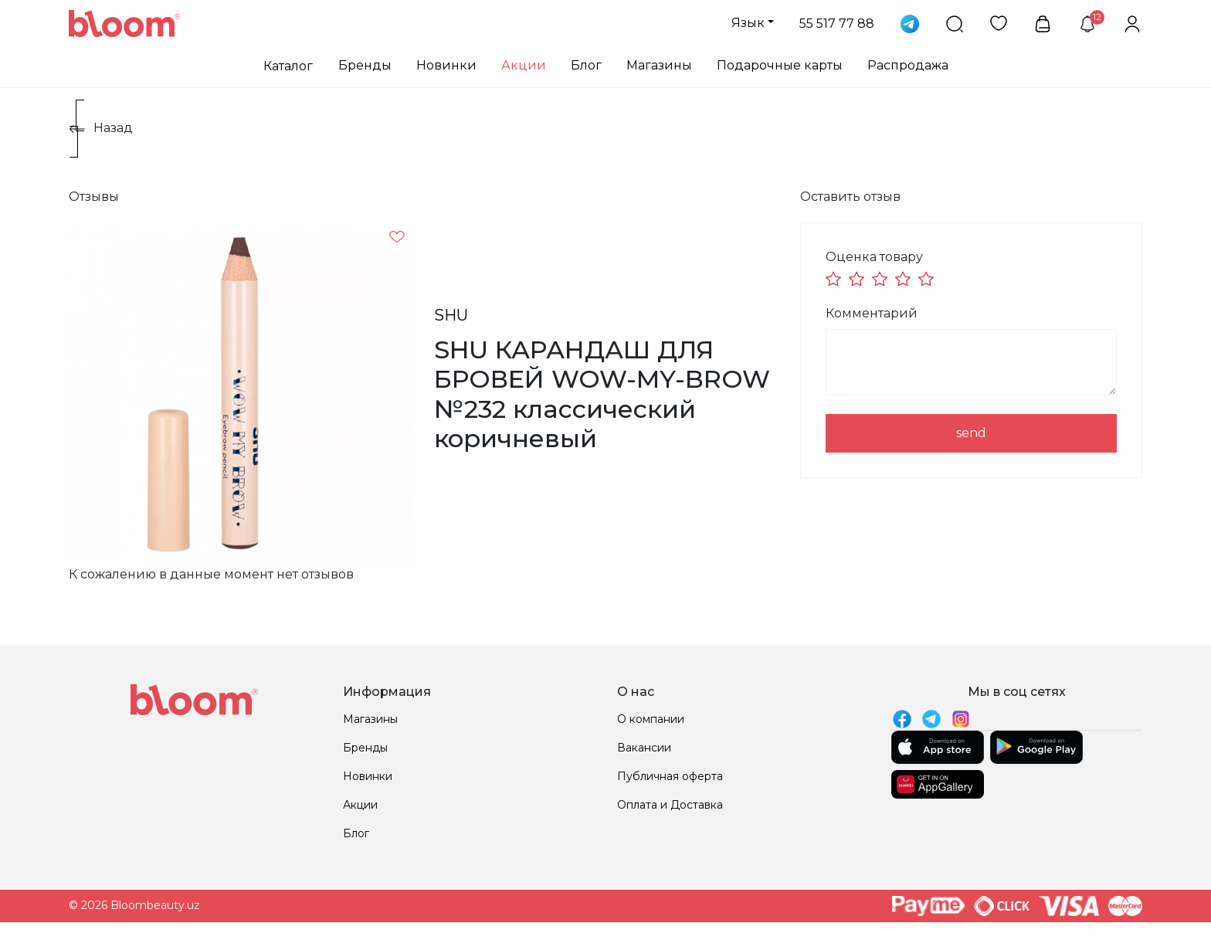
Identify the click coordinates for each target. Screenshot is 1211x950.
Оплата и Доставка (670, 805)
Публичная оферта (670, 776)
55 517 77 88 (836, 23)
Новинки (446, 65)
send (971, 433)
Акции (523, 65)
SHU (451, 315)
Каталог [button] (288, 66)
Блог (586, 65)
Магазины (659, 65)
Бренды (365, 65)
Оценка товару (874, 256)
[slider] (882, 278)
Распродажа (907, 65)
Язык (748, 22)
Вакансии (644, 748)
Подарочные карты (780, 65)
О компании (650, 719)
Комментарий (872, 313)
